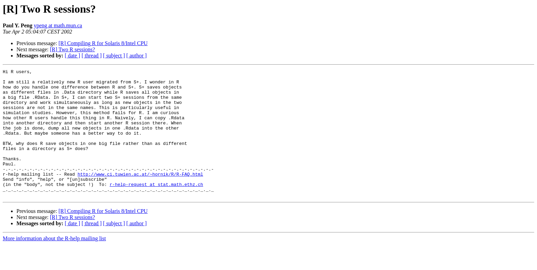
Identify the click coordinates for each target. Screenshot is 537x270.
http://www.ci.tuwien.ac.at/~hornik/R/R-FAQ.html (140, 195)
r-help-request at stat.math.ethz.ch (156, 208)
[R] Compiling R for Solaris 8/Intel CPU (103, 43)
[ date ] (72, 55)
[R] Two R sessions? (72, 49)
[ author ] (136, 55)
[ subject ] (114, 55)
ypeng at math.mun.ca (58, 25)
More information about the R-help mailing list (54, 264)
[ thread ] (92, 55)
